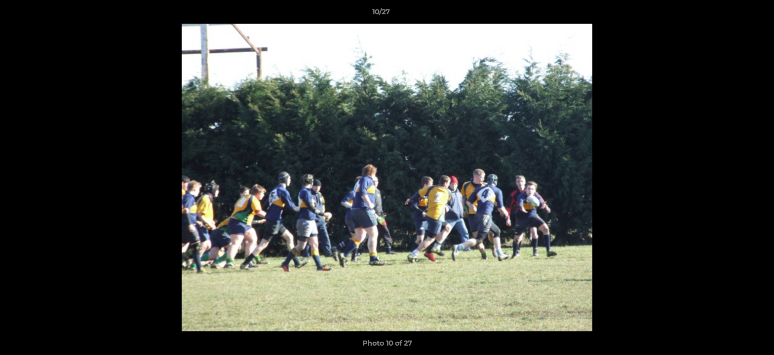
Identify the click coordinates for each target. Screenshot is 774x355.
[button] (732, 14)
